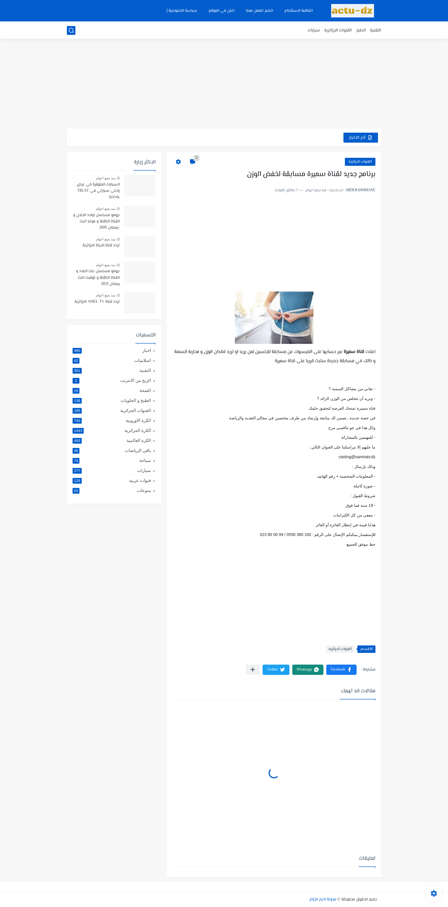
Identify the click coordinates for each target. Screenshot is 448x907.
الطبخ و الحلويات (112, 400)
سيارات (314, 30)
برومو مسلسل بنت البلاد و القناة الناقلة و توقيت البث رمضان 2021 (98, 277)
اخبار (112, 350)
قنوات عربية (112, 480)
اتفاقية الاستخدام (298, 11)
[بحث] (71, 30)
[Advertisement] (224, 84)
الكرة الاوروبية (112, 420)
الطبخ (361, 30)
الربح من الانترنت (112, 380)
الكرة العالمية (112, 440)
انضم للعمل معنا (259, 11)
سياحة (112, 460)
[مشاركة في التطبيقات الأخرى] (253, 670)
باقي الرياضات (112, 450)
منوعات (112, 490)
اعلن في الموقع (221, 11)
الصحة (112, 390)
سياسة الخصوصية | (182, 11)
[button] (341, 670)
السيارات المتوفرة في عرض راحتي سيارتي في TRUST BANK (98, 191)
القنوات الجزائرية (338, 30)
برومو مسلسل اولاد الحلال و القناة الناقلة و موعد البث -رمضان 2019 (96, 221)
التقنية (375, 30)
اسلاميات (112, 360)
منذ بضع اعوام (105, 178)
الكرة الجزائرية (112, 430)
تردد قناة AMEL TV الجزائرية (97, 302)
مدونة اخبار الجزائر (322, 899)
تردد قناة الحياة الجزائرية (101, 245)
